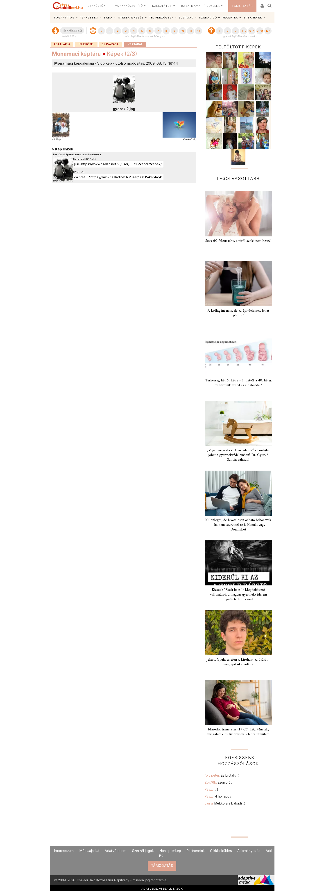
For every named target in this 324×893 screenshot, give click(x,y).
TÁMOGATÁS (242, 6)
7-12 (260, 30)
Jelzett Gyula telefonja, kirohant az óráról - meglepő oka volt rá (238, 662)
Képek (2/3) (122, 53)
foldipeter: (222, 775)
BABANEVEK (252, 17)
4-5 (243, 30)
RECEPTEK (230, 17)
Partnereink (195, 851)
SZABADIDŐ (208, 17)
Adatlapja (62, 44)
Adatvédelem (115, 851)
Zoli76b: (219, 782)
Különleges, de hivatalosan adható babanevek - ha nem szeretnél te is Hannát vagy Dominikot (238, 525)
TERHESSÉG (89, 17)
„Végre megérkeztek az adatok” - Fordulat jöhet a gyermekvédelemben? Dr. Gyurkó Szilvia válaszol (238, 455)
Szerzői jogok (143, 851)
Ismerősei (86, 44)
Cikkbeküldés (221, 851)
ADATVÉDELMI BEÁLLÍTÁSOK (162, 888)
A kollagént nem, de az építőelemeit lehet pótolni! (238, 313)
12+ (268, 30)
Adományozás (248, 851)
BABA (108, 17)
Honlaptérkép (170, 851)
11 (190, 30)
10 (182, 30)
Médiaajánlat (89, 851)
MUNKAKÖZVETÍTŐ (129, 5)
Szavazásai (110, 44)
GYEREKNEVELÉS (131, 17)
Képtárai (135, 44)
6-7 (251, 30)
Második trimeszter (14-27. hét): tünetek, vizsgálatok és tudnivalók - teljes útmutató (238, 731)
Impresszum (64, 851)
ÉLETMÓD (186, 17)
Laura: (225, 803)
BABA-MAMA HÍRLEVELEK (200, 5)
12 (198, 30)
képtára (76, 53)
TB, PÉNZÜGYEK (161, 17)
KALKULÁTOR (162, 5)
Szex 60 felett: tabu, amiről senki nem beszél (238, 241)
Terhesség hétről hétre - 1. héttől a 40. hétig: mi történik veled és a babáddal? (238, 382)
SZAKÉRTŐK (97, 5)
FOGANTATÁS (64, 17)
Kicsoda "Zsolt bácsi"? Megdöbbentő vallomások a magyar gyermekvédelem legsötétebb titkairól (238, 595)
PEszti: (211, 789)
